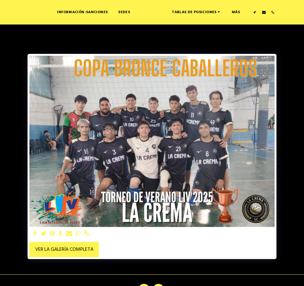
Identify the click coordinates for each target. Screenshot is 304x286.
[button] (216, 12)
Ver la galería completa (64, 250)
